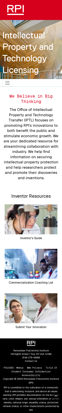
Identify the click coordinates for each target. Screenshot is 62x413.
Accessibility (31, 375)
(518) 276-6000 (31, 357)
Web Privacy (34, 367)
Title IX (51, 367)
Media (19, 367)
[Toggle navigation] (7, 83)
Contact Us (31, 361)
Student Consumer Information (31, 371)
